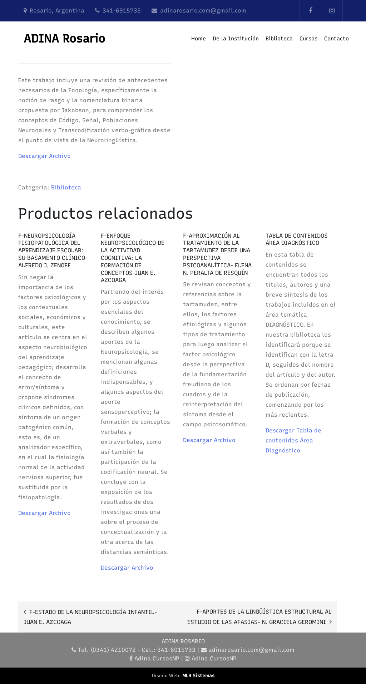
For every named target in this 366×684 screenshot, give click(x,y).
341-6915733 (122, 10)
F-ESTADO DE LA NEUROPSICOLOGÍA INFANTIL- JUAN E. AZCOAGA (90, 617)
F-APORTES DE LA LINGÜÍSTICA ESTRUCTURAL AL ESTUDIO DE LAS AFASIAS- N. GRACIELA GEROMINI (259, 616)
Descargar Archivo (44, 156)
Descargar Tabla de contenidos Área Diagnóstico (293, 440)
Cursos (308, 38)
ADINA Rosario (64, 38)
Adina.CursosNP (156, 658)
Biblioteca (279, 38)
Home (198, 38)
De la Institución (236, 38)
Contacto (336, 38)
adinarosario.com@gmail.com (203, 10)
